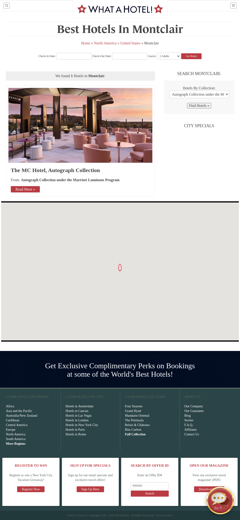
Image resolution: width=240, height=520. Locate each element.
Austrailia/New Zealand (21, 415)
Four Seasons (133, 406)
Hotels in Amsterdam (80, 406)
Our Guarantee (194, 411)
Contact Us (191, 434)
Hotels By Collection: (199, 88)
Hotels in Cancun (77, 411)
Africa (10, 406)
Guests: (152, 56)
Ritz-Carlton (133, 429)
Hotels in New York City (82, 425)
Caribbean (12, 420)
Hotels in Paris (75, 429)
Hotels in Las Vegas (79, 415)
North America (105, 43)
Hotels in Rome (76, 434)
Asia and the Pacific (19, 411)
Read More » (25, 189)
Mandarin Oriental (137, 415)
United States (130, 43)
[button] (120, 267)
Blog (187, 415)
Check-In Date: (65, 56)
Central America (16, 425)
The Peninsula (134, 420)
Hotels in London (77, 420)
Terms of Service (76, 515)
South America (16, 439)
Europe (10, 429)
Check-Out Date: (119, 56)
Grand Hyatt (133, 411)
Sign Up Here (90, 489)
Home (85, 43)
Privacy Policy (164, 515)
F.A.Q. (188, 425)
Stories (189, 420)
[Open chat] (220, 500)
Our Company (193, 406)
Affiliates (190, 429)
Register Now (31, 489)
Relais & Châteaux (137, 425)
